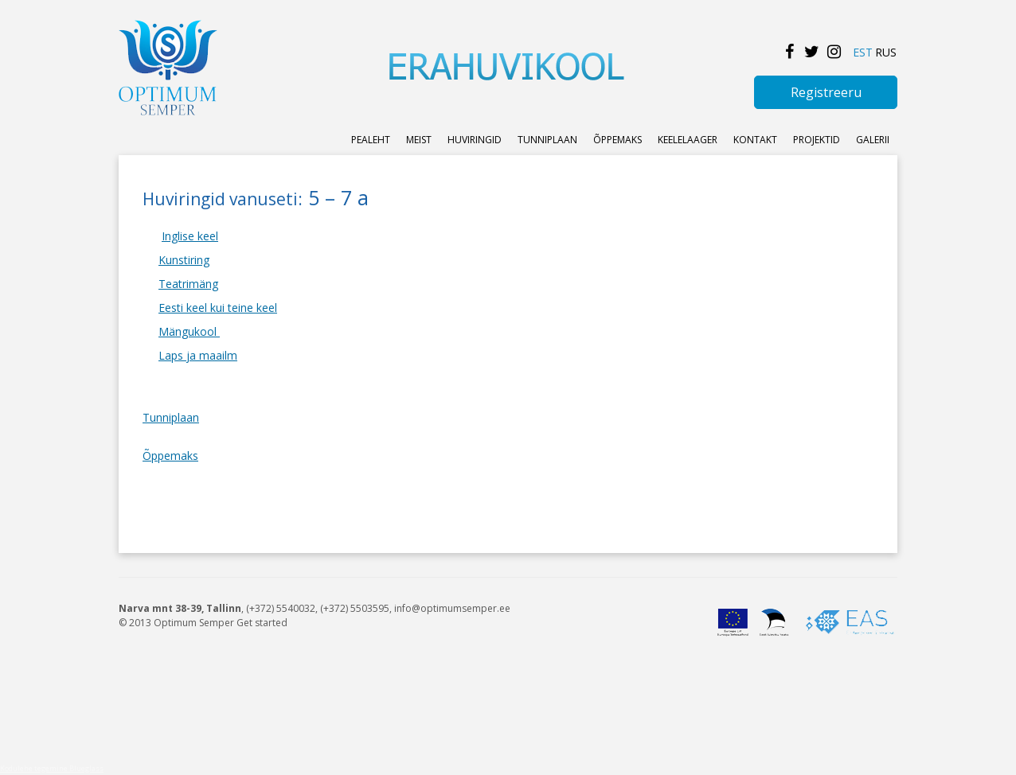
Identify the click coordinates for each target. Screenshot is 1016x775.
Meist (419, 139)
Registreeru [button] (826, 92)
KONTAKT (755, 139)
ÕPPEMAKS (617, 139)
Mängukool (189, 331)
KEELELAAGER (687, 139)
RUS (886, 52)
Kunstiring (183, 259)
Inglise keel (190, 235)
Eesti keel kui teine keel (217, 307)
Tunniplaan (547, 139)
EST (863, 52)
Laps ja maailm (197, 355)
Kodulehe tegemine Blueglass (52, 768)
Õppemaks (170, 455)
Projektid (816, 139)
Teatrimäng (188, 283)
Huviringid (474, 139)
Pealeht (370, 139)
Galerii (872, 139)
